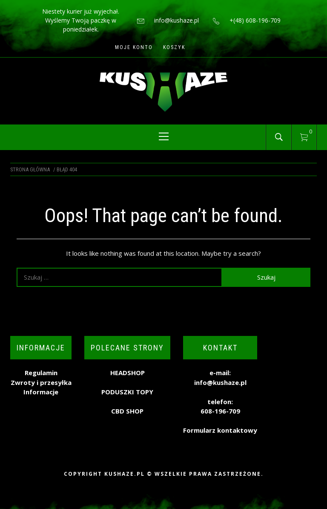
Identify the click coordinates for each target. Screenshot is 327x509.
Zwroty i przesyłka (41, 382)
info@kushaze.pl (176, 20)
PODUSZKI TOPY (127, 392)
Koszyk (174, 47)
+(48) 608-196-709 (255, 20)
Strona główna (30, 169)
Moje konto (134, 47)
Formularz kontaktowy (220, 430)
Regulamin (41, 372)
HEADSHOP (127, 372)
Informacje (40, 392)
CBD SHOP (127, 411)
